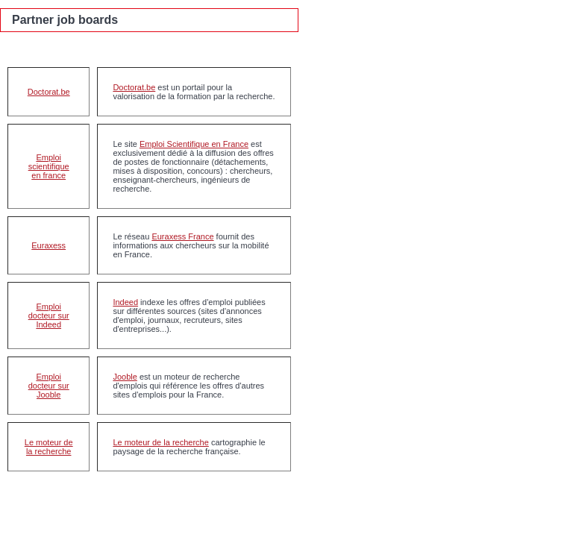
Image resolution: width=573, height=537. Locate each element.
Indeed (125, 302)
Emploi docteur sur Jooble (48, 385)
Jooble (125, 376)
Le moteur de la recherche (49, 447)
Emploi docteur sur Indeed (48, 315)
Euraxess (48, 245)
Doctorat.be (49, 91)
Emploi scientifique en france (48, 166)
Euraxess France (182, 236)
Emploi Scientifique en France (194, 143)
